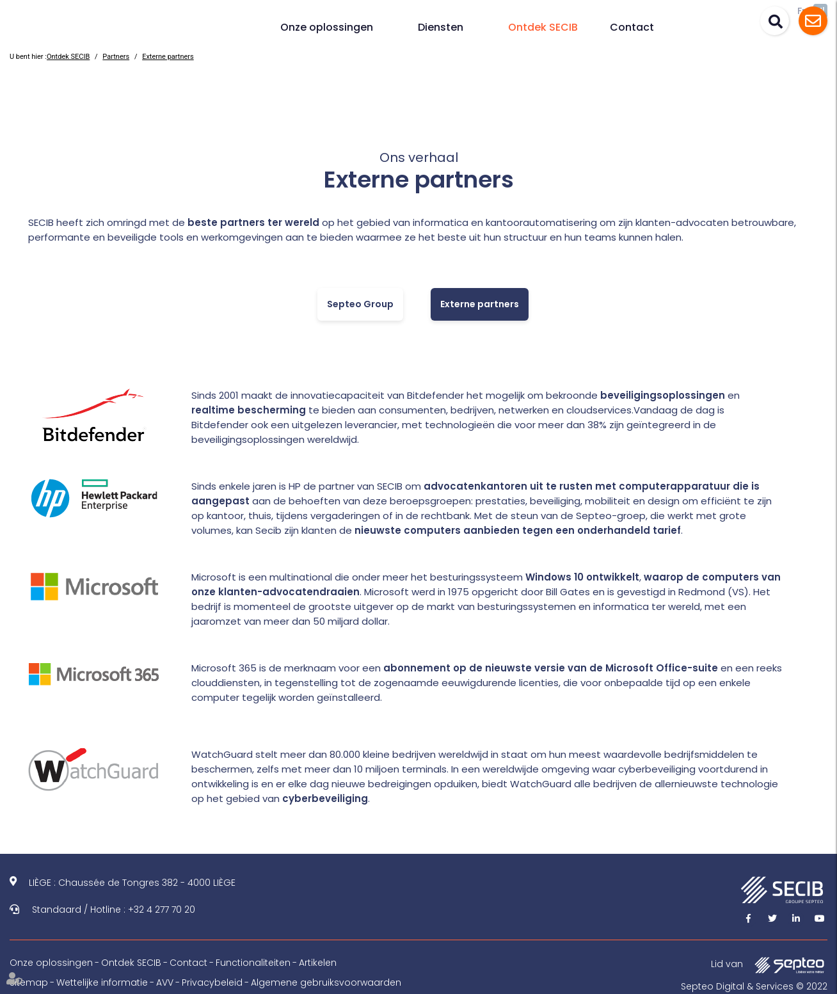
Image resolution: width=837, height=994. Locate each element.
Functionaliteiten (253, 962)
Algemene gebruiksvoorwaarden (326, 982)
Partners (115, 56)
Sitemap (29, 982)
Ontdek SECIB (543, 27)
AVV (164, 982)
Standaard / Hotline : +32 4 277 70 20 (113, 909)
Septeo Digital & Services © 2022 (754, 986)
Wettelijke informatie (102, 982)
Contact (632, 27)
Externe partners (168, 56)
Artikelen (318, 962)
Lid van (769, 965)
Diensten (440, 27)
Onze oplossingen (326, 27)
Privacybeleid (212, 982)
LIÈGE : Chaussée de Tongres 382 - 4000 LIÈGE (132, 882)
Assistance (813, 20)
